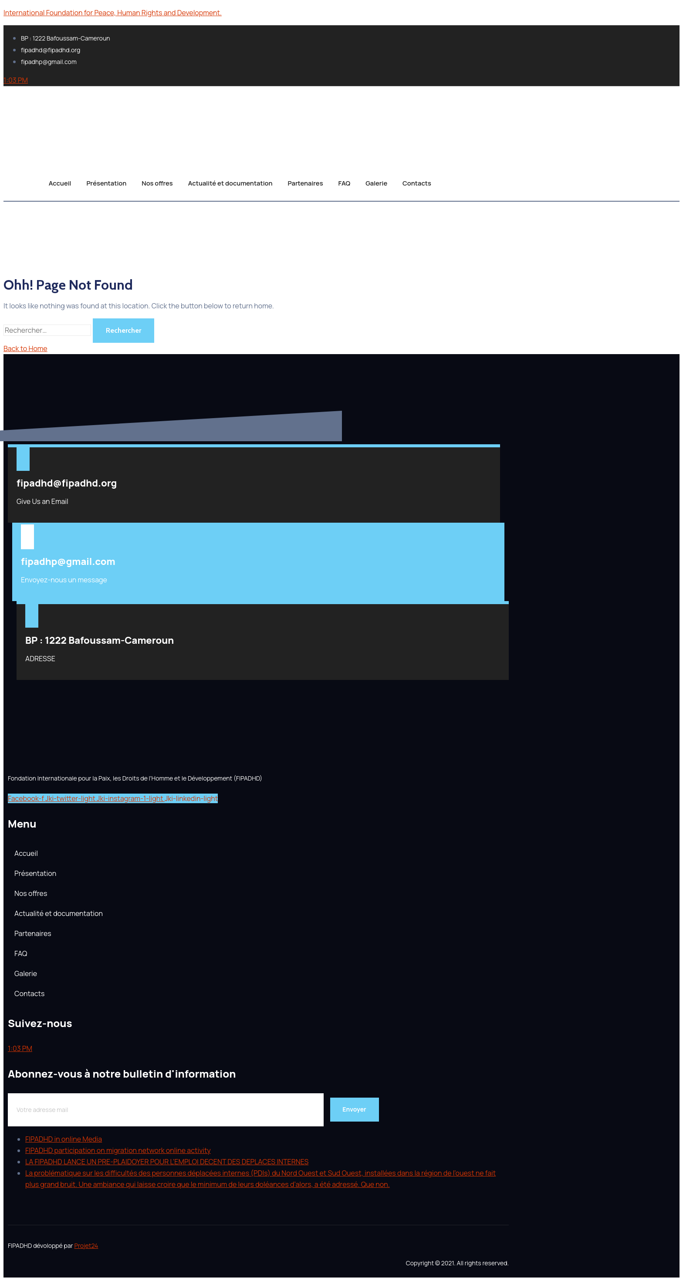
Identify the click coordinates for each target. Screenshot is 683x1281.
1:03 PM (15, 80)
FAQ (350, 181)
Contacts (427, 181)
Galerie (384, 181)
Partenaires (308, 181)
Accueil (50, 181)
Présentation (99, 181)
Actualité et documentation (229, 181)
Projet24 (86, 1245)
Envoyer (354, 1109)
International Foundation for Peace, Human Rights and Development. (112, 12)
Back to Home (25, 348)
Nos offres (153, 181)
